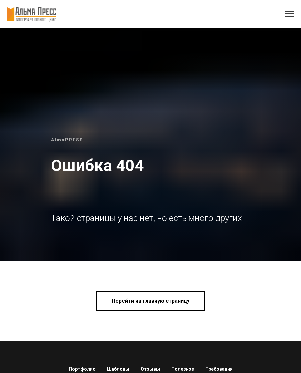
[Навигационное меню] (289, 14)
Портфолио (82, 369)
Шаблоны (118, 369)
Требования (219, 369)
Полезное (182, 369)
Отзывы (150, 369)
